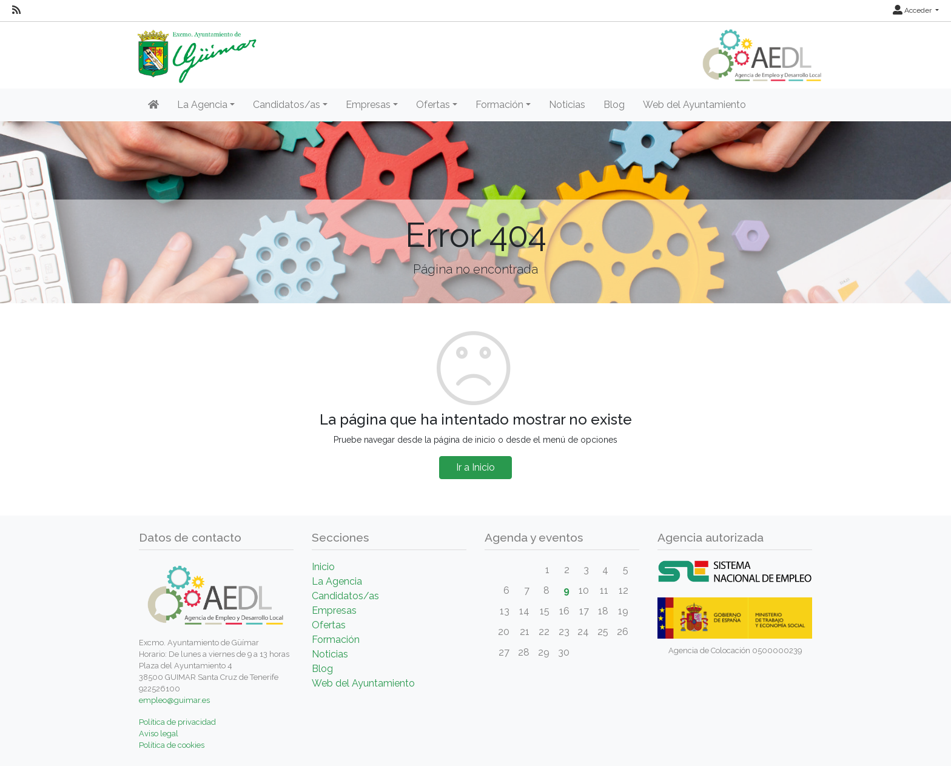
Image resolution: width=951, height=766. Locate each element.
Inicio (323, 567)
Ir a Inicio (475, 467)
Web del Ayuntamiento (694, 104)
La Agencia (337, 581)
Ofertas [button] (433, 104)
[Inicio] (153, 105)
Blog (614, 104)
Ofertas (329, 625)
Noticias (567, 104)
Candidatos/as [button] (286, 104)
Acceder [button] (913, 10)
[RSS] (16, 10)
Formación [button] (499, 104)
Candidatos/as (345, 596)
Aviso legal (158, 733)
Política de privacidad (177, 722)
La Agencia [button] (202, 104)
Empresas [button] (368, 104)
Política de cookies (171, 745)
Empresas (334, 610)
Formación (336, 639)
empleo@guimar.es (174, 700)
